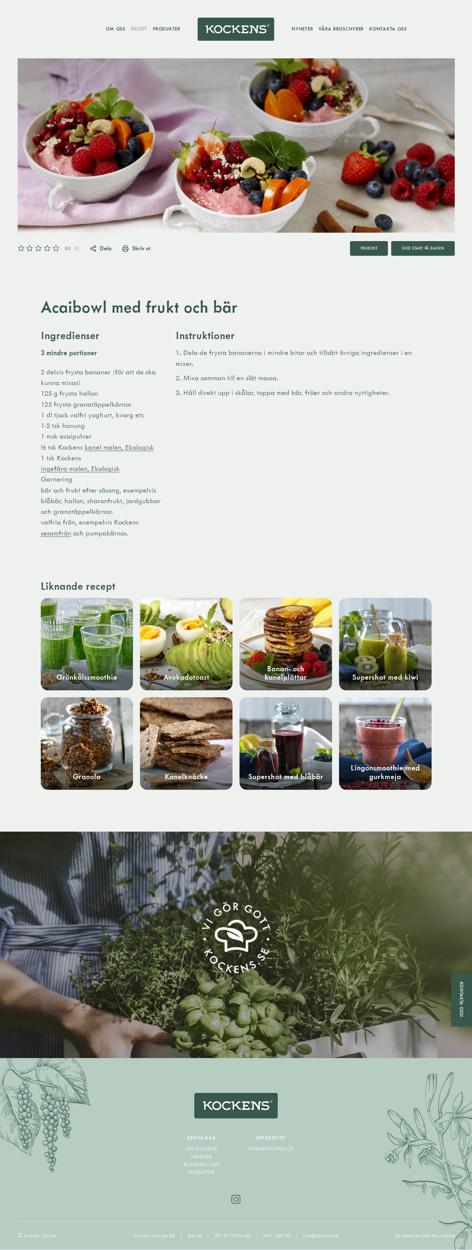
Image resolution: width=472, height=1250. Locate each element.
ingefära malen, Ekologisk (80, 468)
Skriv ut (136, 248)
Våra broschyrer (341, 29)
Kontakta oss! (461, 999)
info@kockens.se (320, 1235)
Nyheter (302, 29)
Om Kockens (201, 1149)
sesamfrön (56, 532)
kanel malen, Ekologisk (119, 447)
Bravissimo (443, 1235)
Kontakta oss (388, 29)
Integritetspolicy (270, 1149)
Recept (139, 29)
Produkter (166, 29)
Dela (101, 248)
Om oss (115, 29)
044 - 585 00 (277, 1235)
